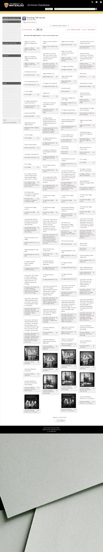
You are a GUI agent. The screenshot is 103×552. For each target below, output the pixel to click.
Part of (5, 21)
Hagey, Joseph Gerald (9, 76)
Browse (48, 9)
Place (5, 120)
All (3, 24)
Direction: (84, 29)
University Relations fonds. (10, 33)
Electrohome (6, 73)
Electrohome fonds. (8, 36)
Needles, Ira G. (7, 95)
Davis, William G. (7, 110)
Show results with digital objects (50, 35)
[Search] (75, 9)
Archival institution (9, 43)
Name (5, 83)
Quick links (101, 2)
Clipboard (92, 2)
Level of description (9, 122)
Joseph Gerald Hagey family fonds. (13, 39)
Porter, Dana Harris (8, 98)
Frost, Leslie (6, 116)
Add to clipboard (38, 48)
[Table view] (41, 29)
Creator (5, 55)
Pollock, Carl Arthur (8, 113)
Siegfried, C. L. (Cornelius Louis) (12, 107)
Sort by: (69, 29)
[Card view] (38, 29)
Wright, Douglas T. (8, 104)
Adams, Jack (6, 70)
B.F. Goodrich (6, 79)
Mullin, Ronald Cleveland (10, 101)
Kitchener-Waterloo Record (10, 61)
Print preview (27, 29)
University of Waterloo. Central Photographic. (16, 64)
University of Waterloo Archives (12, 52)
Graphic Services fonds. (9, 30)
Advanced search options (59, 25)
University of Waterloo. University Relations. (15, 67)
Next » (62, 420)
